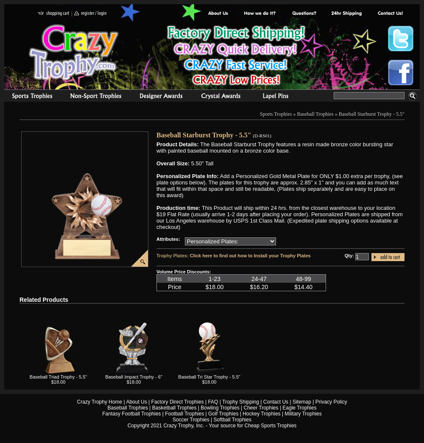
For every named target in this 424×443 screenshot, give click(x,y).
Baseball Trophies (315, 114)
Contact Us (275, 402)
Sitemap (302, 402)
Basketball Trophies (174, 408)
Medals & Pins (277, 97)
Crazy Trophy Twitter (400, 38)
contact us (390, 14)
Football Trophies (184, 414)
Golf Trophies (223, 414)
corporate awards (161, 97)
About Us (218, 14)
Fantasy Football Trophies (131, 414)
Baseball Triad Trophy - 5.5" (58, 376)
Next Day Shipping (346, 14)
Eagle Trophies (299, 408)
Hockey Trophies (261, 414)
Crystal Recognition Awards (221, 97)
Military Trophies (303, 414)
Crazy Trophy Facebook (400, 72)
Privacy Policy (331, 402)
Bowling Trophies (220, 408)
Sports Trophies (28, 97)
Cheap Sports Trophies (271, 426)
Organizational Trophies (96, 97)
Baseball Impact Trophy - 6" (133, 376)
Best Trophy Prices (236, 56)
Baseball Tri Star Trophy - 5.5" (209, 376)
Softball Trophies (232, 420)
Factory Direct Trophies (260, 14)
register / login (90, 14)
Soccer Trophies (191, 420)
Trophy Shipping (240, 402)
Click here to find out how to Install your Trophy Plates (250, 255)
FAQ (213, 402)
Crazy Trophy (74, 52)
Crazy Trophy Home (100, 402)
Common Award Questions (304, 14)
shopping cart (54, 14)
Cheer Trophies (261, 408)
